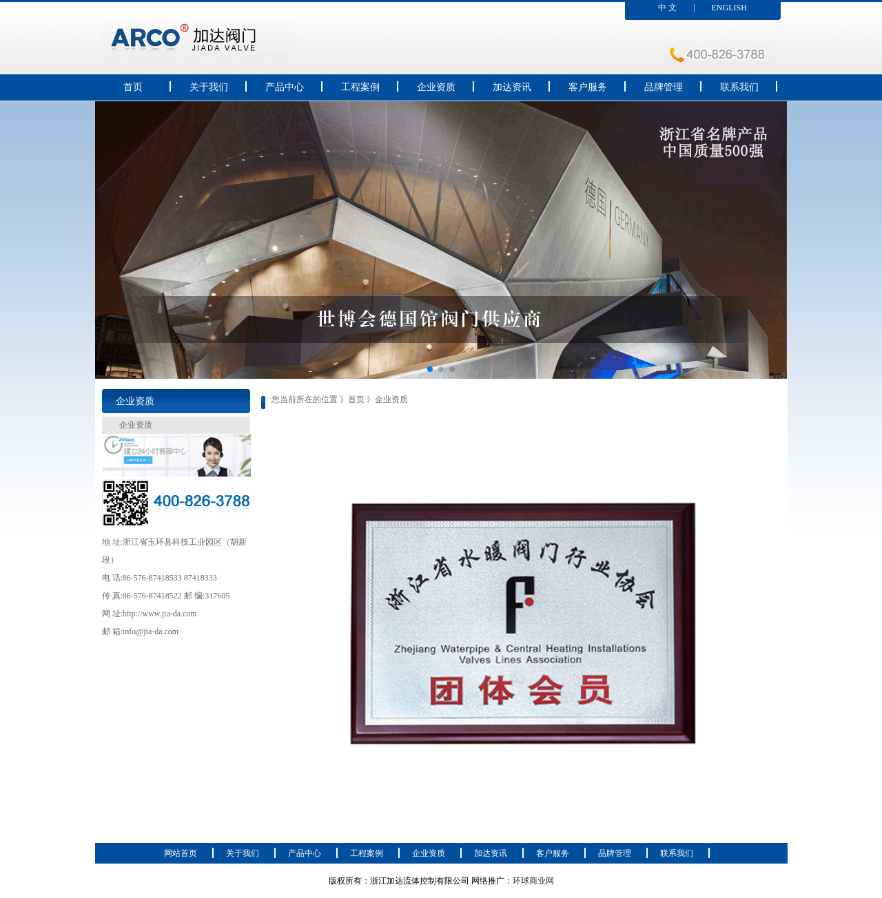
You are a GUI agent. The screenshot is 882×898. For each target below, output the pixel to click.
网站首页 (180, 853)
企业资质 (436, 87)
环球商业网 (533, 881)
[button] (430, 369)
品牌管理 (663, 87)
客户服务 (587, 87)
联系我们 (739, 87)
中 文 (667, 7)
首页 (133, 87)
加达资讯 (512, 87)
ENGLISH (729, 7)
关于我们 (208, 87)
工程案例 (360, 87)
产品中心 (284, 87)
